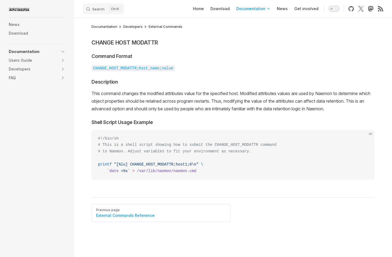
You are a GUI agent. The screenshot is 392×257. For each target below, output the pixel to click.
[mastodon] (371, 9)
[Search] (103, 8)
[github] (351, 9)
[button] (63, 51)
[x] (361, 9)
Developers (133, 26)
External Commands (165, 26)
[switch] (334, 9)
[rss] (380, 9)
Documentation (104, 26)
